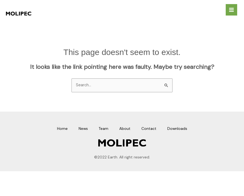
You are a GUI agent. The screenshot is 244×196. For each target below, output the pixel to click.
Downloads (177, 128)
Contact (148, 128)
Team (103, 128)
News (83, 128)
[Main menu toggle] (231, 10)
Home (62, 128)
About (124, 128)
